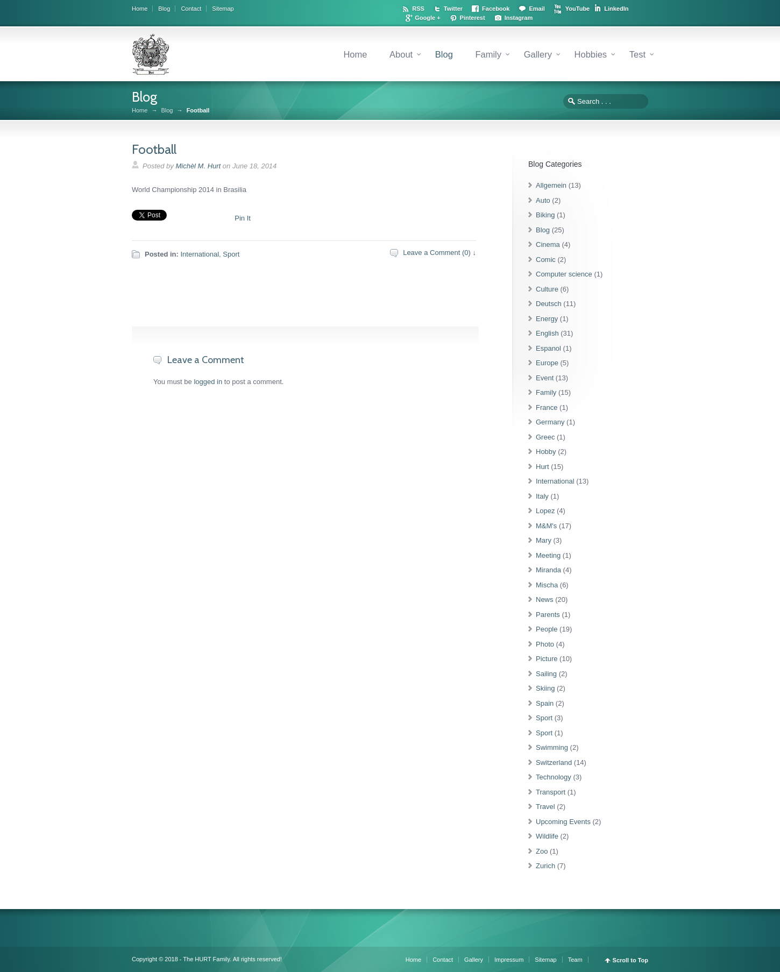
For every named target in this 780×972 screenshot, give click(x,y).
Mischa (547, 585)
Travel (545, 807)
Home (139, 8)
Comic (546, 260)
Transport (550, 792)
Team (575, 959)
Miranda (548, 570)
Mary (543, 540)
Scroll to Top (630, 960)
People (546, 629)
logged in (208, 382)
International (199, 254)
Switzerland (554, 762)
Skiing (545, 688)
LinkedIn (616, 8)
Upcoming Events (563, 822)
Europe (547, 363)
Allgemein (551, 185)
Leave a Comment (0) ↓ (439, 253)
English (547, 333)
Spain (545, 703)
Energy (547, 319)
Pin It (243, 218)
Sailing (546, 674)
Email (536, 8)
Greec (545, 437)
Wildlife (547, 836)
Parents (548, 615)
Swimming (552, 747)
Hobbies (591, 54)
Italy (542, 496)
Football (154, 149)
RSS (418, 8)
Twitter (453, 8)
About (401, 54)
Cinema (548, 244)
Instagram (519, 18)
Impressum (508, 959)
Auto (543, 200)
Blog (164, 8)
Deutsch (549, 304)
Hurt (542, 467)
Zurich (545, 866)
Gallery (538, 54)
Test (637, 54)
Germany (550, 422)
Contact (191, 8)
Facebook (495, 8)
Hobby (546, 452)
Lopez (545, 511)
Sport (231, 254)
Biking (545, 215)
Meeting (548, 555)
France (546, 407)
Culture (547, 289)
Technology (553, 777)
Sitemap (222, 8)
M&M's (546, 526)
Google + (427, 18)
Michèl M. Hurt (198, 166)
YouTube (577, 8)
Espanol (548, 348)
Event (545, 378)
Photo (545, 644)
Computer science (564, 274)
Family (488, 54)
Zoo (542, 851)
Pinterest (472, 18)
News (545, 599)
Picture (546, 659)
